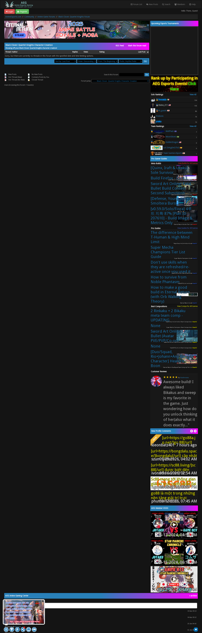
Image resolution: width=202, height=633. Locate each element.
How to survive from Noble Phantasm (169, 279)
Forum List (136, 4)
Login (9, 11)
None (155, 325)
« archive (193, 596)
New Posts (152, 4)
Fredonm (159, 116)
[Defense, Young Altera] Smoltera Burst (171, 201)
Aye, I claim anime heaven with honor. (25, 622)
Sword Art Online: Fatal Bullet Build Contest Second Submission (171, 188)
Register (22, 11)
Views (86, 52)
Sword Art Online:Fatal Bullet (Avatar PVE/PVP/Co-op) (170, 336)
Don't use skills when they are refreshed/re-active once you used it (170, 267)
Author (15, 52)
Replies (75, 52)
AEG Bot (17, 627)
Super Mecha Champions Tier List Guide (168, 252)
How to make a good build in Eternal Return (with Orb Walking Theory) (170, 294)
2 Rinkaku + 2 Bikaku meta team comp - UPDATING (168, 315)
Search (166, 4)
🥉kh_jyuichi (161, 110)
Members (180, 4)
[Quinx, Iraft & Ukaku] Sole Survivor (169, 170)
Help (192, 4)
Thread (8, 52)
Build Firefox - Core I (169, 178)
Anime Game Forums (46, 17)
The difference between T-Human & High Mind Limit (171, 237)
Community (29, 17)
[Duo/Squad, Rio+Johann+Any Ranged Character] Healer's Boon (172, 358)
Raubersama (184, 378)
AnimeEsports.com (13, 17)
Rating (101, 52)
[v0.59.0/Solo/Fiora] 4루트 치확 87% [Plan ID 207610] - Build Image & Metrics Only (171, 216)
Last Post (143, 52)
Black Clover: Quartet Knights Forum (74, 17)
